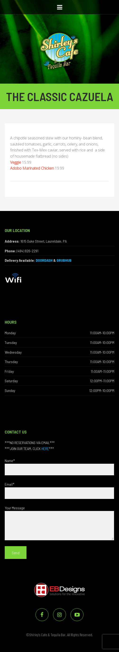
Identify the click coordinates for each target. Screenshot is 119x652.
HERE (45, 448)
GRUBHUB (64, 260)
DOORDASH (44, 260)
